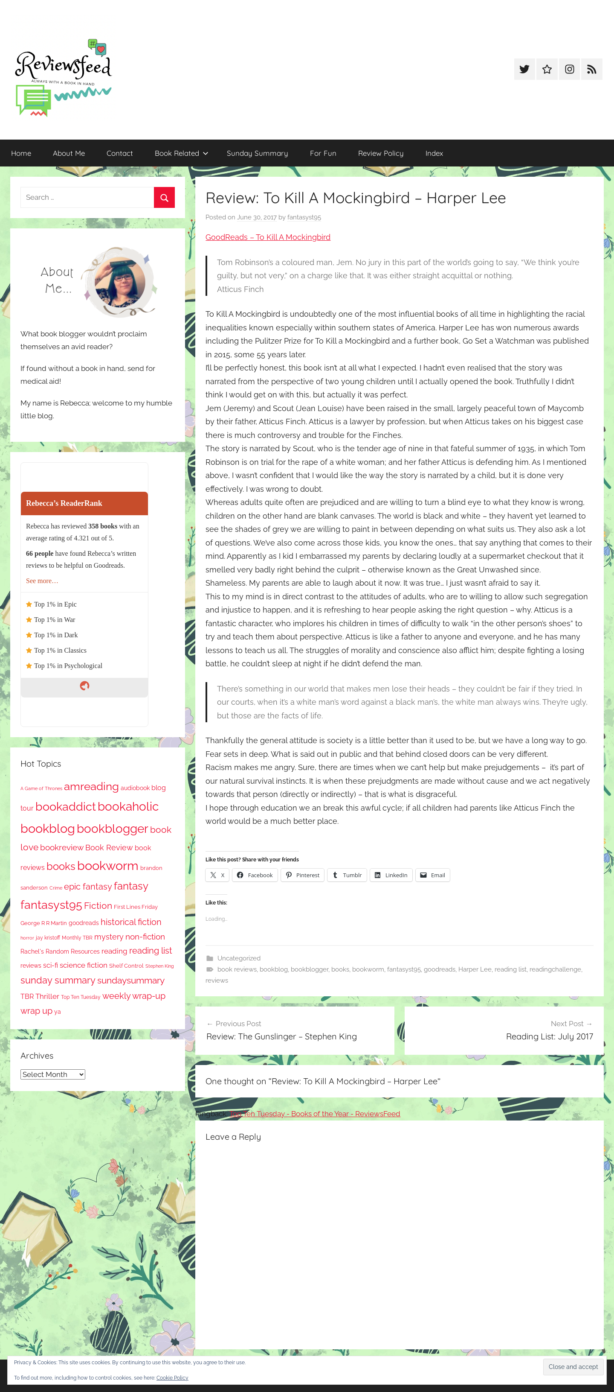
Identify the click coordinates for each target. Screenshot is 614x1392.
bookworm (368, 969)
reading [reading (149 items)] (114, 951)
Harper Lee (475, 969)
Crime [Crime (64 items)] (55, 888)
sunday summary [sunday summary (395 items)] (58, 980)
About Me (69, 153)
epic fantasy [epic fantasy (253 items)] (88, 887)
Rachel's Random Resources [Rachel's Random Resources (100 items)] (60, 951)
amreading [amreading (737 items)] (91, 786)
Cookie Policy (172, 1378)
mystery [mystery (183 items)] (109, 936)
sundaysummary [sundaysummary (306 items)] (131, 980)
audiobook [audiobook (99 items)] (135, 788)
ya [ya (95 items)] (57, 1011)
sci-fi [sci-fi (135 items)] (50, 965)
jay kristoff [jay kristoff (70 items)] (48, 938)
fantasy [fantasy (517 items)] (131, 886)
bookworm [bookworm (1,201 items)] (108, 865)
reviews (217, 980)
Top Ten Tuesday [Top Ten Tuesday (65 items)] (81, 997)
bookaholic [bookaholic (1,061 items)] (128, 806)
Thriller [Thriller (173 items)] (47, 996)
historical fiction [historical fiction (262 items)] (131, 922)
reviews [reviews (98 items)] (30, 965)
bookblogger (309, 969)
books (340, 969)
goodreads (439, 969)
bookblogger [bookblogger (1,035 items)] (112, 828)
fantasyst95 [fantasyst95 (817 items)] (51, 904)
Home (21, 153)
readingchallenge (555, 969)
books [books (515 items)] (60, 866)
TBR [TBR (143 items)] (27, 996)
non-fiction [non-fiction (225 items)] (145, 936)
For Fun (323, 153)
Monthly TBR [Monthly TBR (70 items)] (77, 938)
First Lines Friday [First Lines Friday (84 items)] (136, 907)
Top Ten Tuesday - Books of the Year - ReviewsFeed (314, 1113)
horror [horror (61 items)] (27, 938)
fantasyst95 (304, 217)
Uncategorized (239, 958)
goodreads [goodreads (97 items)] (84, 922)
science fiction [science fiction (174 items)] (83, 965)
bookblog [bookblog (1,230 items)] (47, 828)
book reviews (237, 969)
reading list (511, 969)
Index (434, 153)
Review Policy (381, 153)
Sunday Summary (257, 153)
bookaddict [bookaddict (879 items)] (65, 806)
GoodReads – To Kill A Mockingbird (268, 237)
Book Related (182, 153)
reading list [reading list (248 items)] (150, 951)
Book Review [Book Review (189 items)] (109, 847)
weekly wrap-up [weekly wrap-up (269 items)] (133, 996)
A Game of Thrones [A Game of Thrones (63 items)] (41, 788)
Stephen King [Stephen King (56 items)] (159, 966)
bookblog (274, 969)
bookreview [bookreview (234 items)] (62, 847)
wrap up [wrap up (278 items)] (36, 1011)
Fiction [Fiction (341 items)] (98, 905)
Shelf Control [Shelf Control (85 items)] (126, 966)
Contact (120, 153)
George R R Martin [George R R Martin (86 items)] (43, 923)
